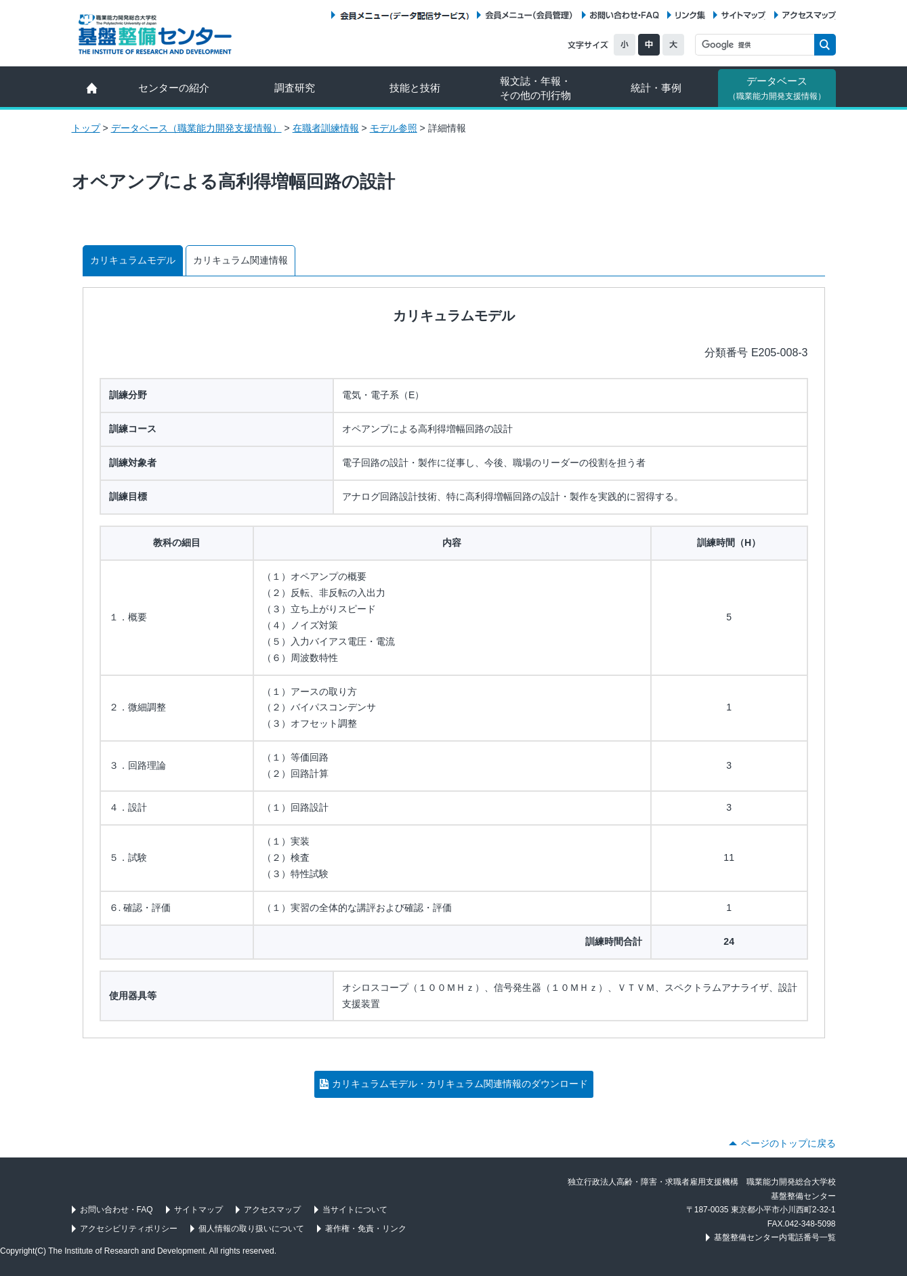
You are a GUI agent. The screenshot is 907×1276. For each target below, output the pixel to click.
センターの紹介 (173, 87)
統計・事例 (656, 87)
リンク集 (690, 15)
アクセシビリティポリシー (128, 1228)
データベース (777, 88)
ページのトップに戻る (788, 1143)
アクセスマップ (809, 15)
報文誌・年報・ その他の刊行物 (535, 88)
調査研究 (294, 87)
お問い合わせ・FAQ (624, 15)
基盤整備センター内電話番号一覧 (775, 1237)
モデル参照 (393, 128)
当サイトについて (354, 1209)
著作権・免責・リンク (365, 1228)
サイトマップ (743, 15)
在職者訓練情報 (326, 128)
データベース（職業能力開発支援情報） (196, 128)
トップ (86, 128)
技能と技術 (414, 87)
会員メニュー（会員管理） (529, 15)
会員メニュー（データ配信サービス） (404, 15)
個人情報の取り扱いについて (251, 1228)
